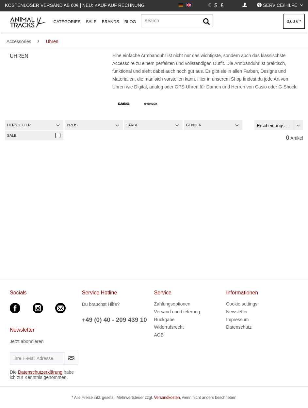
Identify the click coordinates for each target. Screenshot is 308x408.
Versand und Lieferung (177, 311)
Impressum (237, 319)
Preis (72, 125)
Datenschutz (238, 327)
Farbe (132, 125)
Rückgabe (164, 319)
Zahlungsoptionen (172, 303)
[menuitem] (244, 5)
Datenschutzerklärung (40, 372)
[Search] (177, 20)
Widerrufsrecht (169, 327)
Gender (194, 125)
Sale (11, 135)
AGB (159, 334)
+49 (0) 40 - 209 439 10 (114, 319)
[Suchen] (206, 22)
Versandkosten (167, 397)
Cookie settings (241, 303)
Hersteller (19, 125)
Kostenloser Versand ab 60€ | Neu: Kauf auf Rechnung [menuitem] (75, 5)
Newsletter (237, 311)
